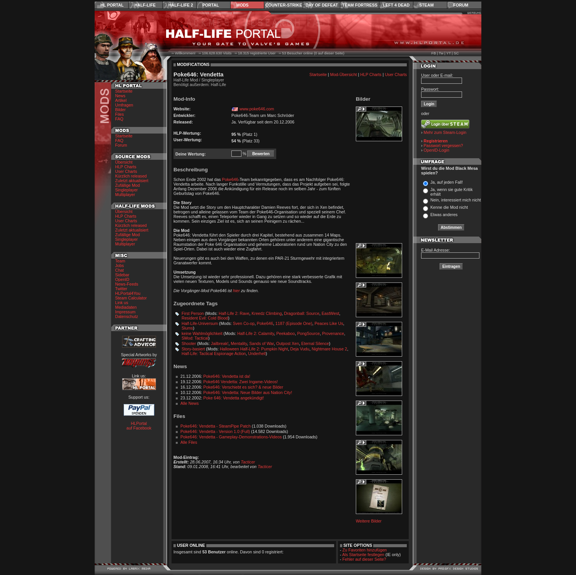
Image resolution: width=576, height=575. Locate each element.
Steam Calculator (131, 298)
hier (236, 290)
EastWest (330, 313)
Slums (187, 328)
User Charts (126, 171)
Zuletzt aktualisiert (131, 180)
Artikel (121, 100)
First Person (193, 313)
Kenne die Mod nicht (449, 207)
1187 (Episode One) (293, 323)
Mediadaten (126, 307)
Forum (460, 5)
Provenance (333, 333)
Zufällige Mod (127, 185)
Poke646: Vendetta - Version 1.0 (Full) (215, 431)
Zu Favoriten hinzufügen (364, 550)
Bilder (120, 109)
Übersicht (124, 162)
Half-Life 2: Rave (234, 313)
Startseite (124, 91)
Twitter (121, 288)
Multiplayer (125, 194)
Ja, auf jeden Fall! (446, 182)
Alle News (189, 403)
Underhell (257, 353)
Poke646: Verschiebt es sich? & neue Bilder (243, 387)
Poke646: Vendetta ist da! (226, 376)
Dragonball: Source (301, 313)
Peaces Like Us (328, 323)
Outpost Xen (287, 343)
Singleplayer (126, 190)
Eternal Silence (315, 343)
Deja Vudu (299, 349)
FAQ (119, 119)
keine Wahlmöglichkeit (202, 333)
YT (448, 53)
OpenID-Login (436, 150)
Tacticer (248, 462)
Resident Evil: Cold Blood (205, 318)
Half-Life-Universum (200, 323)
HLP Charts (125, 166)
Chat (119, 270)
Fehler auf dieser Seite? (364, 559)
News (120, 95)
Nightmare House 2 (329, 349)
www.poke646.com (257, 109)
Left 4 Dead (396, 5)
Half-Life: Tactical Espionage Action (214, 353)
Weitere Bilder (369, 521)
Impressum (125, 311)
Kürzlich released (131, 176)
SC (456, 53)
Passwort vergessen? (443, 145)
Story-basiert (193, 349)
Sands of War (261, 343)
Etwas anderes (444, 214)
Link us (121, 302)
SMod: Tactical (195, 338)
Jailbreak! (220, 343)
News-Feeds (126, 284)
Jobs (119, 265)
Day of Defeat (322, 5)
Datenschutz (126, 316)
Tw (441, 53)
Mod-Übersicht (343, 74)
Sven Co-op (244, 323)
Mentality (239, 343)
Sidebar (122, 274)
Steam (426, 5)
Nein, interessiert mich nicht (455, 200)
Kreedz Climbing (266, 313)
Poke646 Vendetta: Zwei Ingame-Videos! (240, 381)
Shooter (189, 343)
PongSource (308, 333)
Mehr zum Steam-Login (445, 132)
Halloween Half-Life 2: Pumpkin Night (254, 349)
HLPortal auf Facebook (138, 425)
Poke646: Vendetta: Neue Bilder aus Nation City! (247, 392)
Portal (210, 5)
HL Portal (112, 5)
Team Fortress (359, 5)
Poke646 (230, 179)
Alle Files (188, 442)
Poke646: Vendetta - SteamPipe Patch (215, 426)
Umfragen (124, 105)
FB (433, 53)
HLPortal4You (127, 293)
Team (120, 261)
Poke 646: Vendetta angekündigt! (233, 398)
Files (119, 114)
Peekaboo (285, 333)
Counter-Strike (283, 5)
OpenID (122, 279)
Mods (242, 5)
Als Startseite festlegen (363, 554)
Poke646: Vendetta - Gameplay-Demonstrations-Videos (231, 437)
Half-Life (145, 5)
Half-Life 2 (180, 5)
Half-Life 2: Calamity (255, 333)
